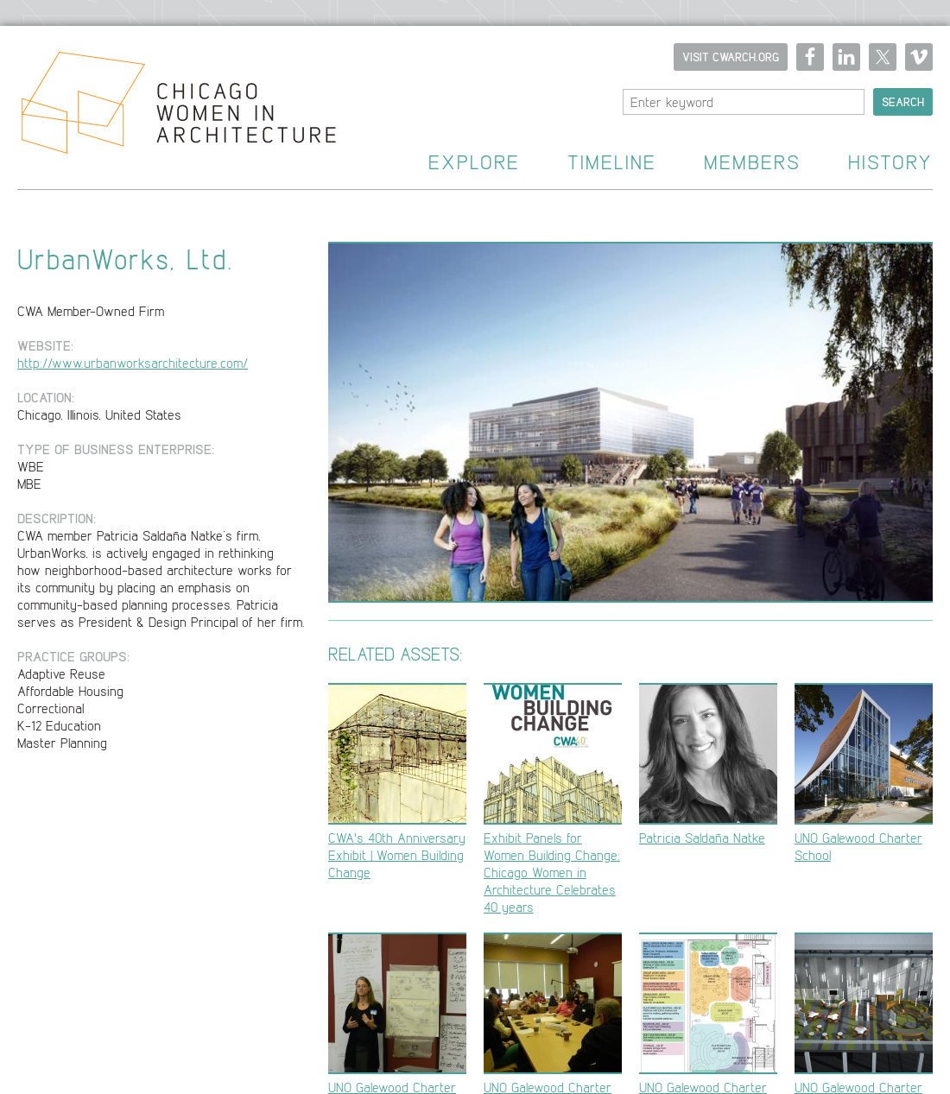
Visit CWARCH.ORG (730, 57)
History (890, 162)
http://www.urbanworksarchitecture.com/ (132, 362)
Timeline (611, 162)
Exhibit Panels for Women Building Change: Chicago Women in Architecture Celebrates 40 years (553, 799)
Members (752, 162)
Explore (474, 162)
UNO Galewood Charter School (864, 773)
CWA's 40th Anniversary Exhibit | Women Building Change (397, 782)
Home (168, 108)
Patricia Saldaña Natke (708, 764)
